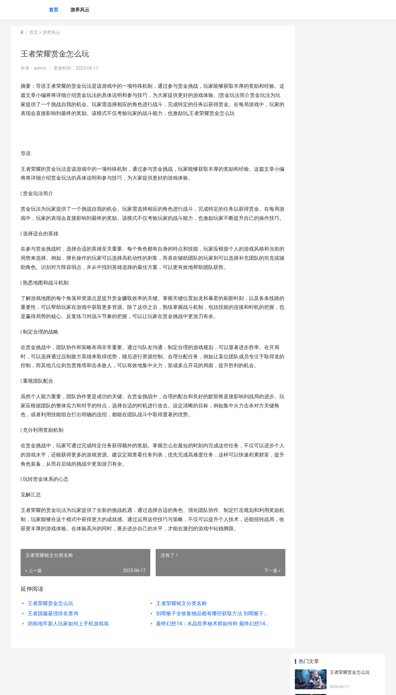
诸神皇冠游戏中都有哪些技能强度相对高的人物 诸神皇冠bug (355, 414)
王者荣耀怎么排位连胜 (352, 238)
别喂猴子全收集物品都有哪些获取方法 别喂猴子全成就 (206, 623)
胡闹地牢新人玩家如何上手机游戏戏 (68, 633)
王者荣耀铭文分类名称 (176, 612)
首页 (53, 10)
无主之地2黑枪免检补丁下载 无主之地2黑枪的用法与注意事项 (354, 365)
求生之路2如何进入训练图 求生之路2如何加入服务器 (354, 390)
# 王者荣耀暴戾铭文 (349, 433)
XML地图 (125, 685)
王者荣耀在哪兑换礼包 (352, 189)
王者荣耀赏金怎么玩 (50, 612)
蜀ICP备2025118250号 (97, 685)
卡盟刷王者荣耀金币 (350, 287)
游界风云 (79, 10)
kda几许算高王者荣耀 (351, 213)
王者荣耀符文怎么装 (350, 312)
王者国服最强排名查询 (53, 623)
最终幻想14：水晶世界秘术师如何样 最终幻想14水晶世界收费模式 (206, 633)
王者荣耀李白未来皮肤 (352, 263)
